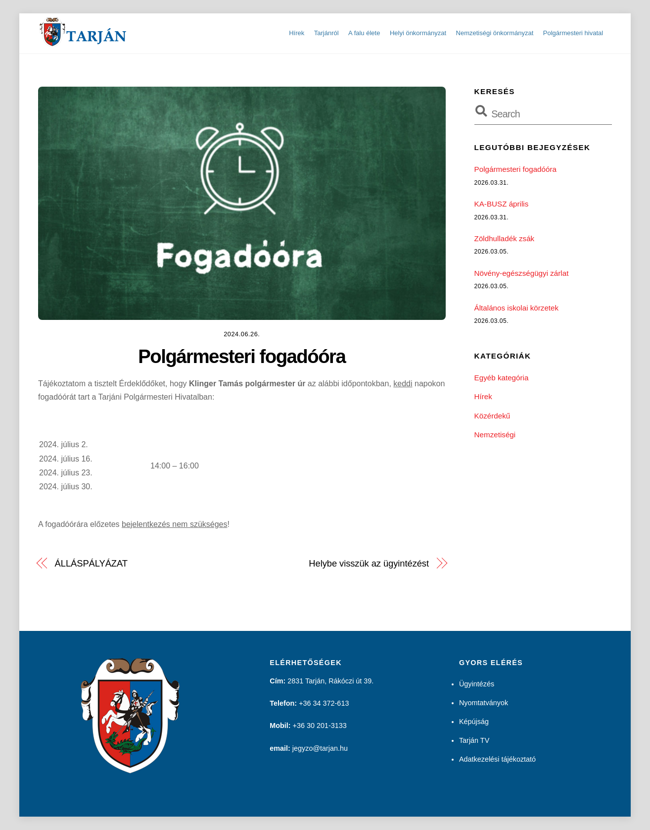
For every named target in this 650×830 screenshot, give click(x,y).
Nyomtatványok (483, 703)
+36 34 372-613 (324, 703)
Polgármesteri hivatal (573, 33)
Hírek (296, 33)
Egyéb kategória (501, 377)
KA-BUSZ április (501, 204)
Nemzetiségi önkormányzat (495, 33)
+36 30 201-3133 (320, 725)
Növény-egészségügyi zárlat (521, 273)
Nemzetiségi (495, 434)
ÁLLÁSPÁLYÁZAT (91, 563)
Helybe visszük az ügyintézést (369, 563)
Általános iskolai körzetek (516, 308)
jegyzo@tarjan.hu (320, 748)
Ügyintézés (476, 684)
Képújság (474, 722)
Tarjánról (326, 33)
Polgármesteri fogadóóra (241, 356)
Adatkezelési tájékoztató (497, 759)
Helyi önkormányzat (418, 33)
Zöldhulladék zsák (504, 238)
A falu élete (364, 33)
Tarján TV (474, 740)
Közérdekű (492, 416)
